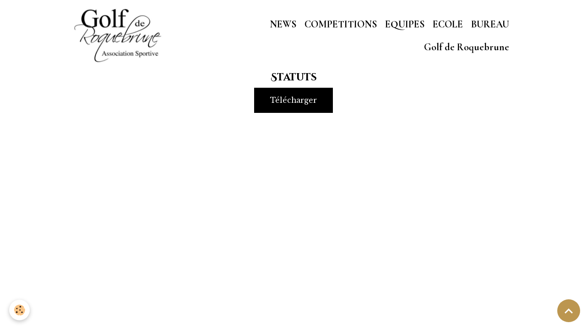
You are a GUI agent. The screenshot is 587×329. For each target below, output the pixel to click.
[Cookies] (19, 310)
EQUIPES (404, 24)
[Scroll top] (568, 310)
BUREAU (490, 24)
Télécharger (293, 100)
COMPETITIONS (340, 24)
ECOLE (448, 24)
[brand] (120, 35)
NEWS (283, 24)
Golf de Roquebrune (466, 47)
